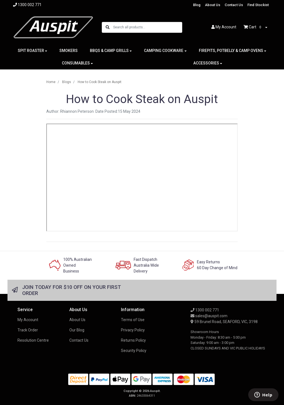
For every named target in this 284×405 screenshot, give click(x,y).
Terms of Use (132, 320)
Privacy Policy (133, 330)
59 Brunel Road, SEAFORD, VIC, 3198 (224, 321)
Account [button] (223, 27)
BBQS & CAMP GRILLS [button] (109, 50)
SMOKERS (68, 50)
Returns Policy (133, 340)
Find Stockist (258, 5)
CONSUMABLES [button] (76, 63)
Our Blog (76, 330)
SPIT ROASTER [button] (31, 50)
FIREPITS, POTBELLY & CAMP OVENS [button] (231, 50)
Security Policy (133, 350)
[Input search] (147, 27)
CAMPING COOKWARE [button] (163, 50)
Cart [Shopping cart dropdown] (254, 27)
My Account (27, 320)
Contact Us (234, 5)
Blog (197, 5)
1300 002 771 (205, 310)
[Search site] (107, 27)
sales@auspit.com (209, 316)
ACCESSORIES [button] (206, 63)
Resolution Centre (33, 340)
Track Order (27, 330)
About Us (212, 5)
